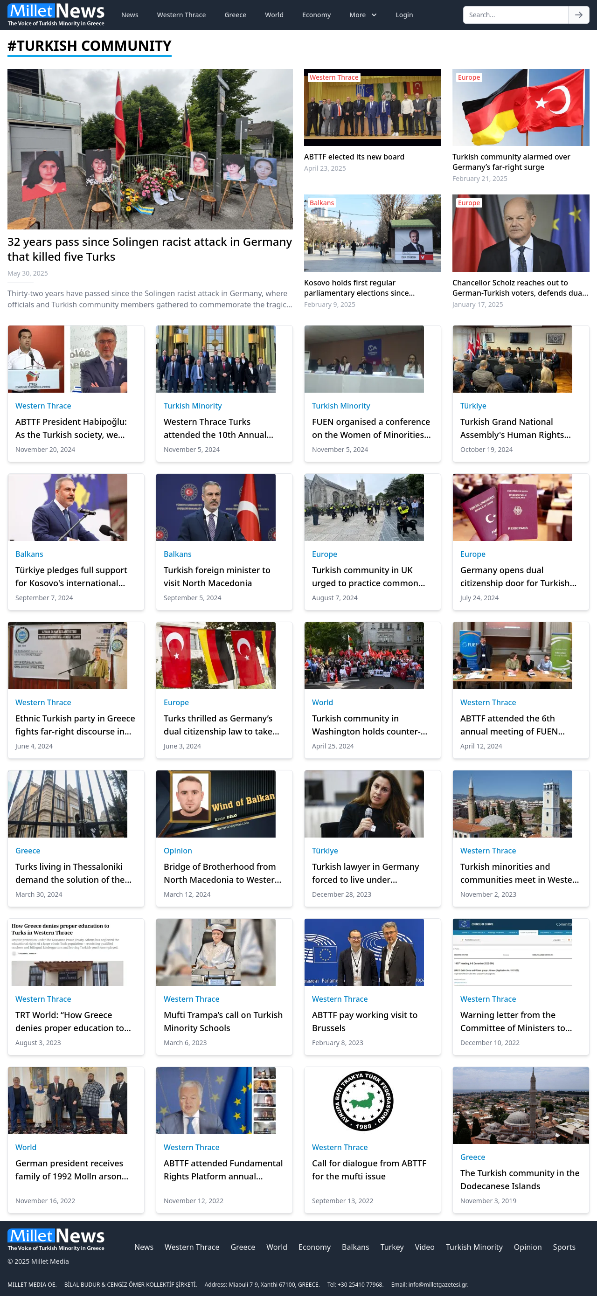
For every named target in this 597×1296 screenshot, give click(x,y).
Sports (564, 1247)
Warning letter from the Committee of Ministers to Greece (512, 1021)
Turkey (392, 1247)
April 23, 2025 (325, 168)
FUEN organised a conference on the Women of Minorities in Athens (371, 428)
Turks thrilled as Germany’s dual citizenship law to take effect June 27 (218, 725)
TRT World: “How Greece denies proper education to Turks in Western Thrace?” (69, 1021)
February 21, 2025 (479, 178)
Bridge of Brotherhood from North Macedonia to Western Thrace (222, 873)
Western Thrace (181, 14)
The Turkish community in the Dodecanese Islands (520, 1179)
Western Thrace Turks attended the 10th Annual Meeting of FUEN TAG (215, 428)
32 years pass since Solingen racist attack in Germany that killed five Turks (149, 249)
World (274, 14)
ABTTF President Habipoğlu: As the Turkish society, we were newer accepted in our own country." (71, 428)
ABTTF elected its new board (354, 157)
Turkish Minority (193, 406)
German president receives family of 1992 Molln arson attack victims (69, 1170)
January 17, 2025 (477, 304)
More (364, 15)
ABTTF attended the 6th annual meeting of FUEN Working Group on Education (518, 725)
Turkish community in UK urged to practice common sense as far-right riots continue (365, 576)
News (130, 14)
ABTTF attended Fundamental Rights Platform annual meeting (223, 1170)
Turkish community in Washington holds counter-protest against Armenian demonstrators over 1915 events (366, 725)
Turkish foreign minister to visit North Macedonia (217, 576)
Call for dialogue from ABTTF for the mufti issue (369, 1169)
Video (425, 1247)
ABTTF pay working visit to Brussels (365, 1021)
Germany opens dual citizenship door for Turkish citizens (515, 576)
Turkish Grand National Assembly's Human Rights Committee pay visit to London (512, 428)
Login (404, 14)
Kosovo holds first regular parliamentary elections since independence (356, 287)
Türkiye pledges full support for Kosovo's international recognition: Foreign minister (73, 576)
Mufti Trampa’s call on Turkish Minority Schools (223, 1021)
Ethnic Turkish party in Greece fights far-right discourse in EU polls (75, 725)
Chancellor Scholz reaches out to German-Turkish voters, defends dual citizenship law (518, 287)
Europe (324, 554)
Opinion (178, 851)
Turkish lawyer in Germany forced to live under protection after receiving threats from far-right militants (365, 873)
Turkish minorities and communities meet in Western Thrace (520, 873)
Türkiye (473, 406)
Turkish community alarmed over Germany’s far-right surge (511, 162)
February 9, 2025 (329, 304)
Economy (316, 14)
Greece (235, 14)
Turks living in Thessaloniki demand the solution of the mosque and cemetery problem (70, 873)
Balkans (29, 554)
